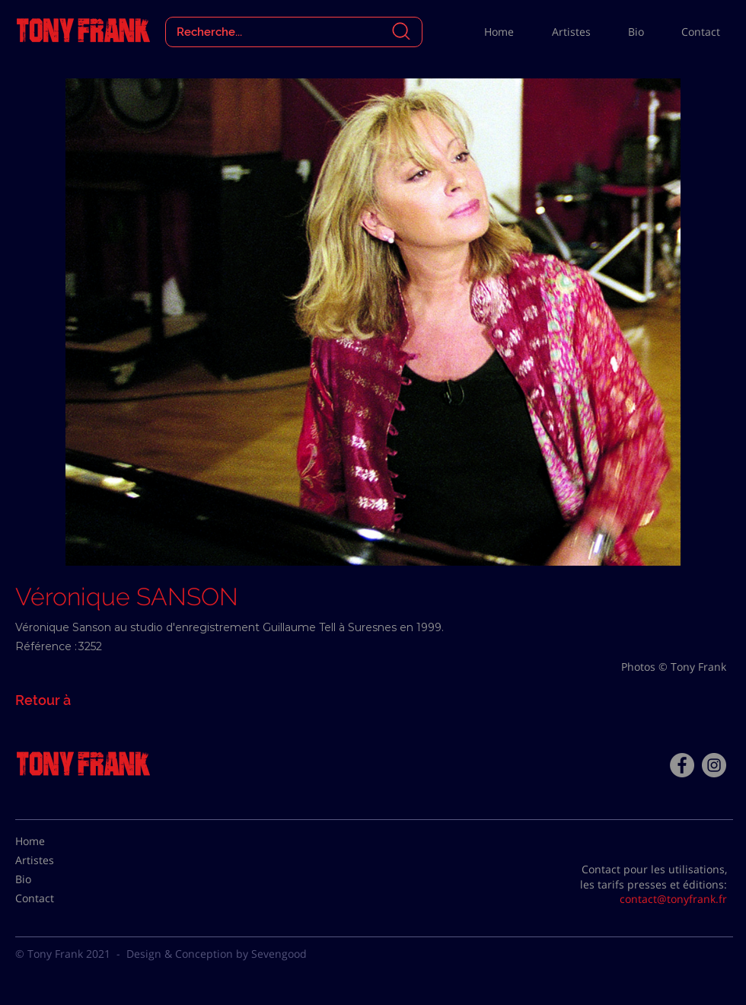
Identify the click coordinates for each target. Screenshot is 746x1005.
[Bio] (53, 879)
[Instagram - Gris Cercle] (714, 765)
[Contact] (53, 898)
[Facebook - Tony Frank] (682, 765)
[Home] (53, 841)
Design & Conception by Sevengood (216, 953)
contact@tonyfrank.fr (673, 899)
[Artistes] (53, 860)
